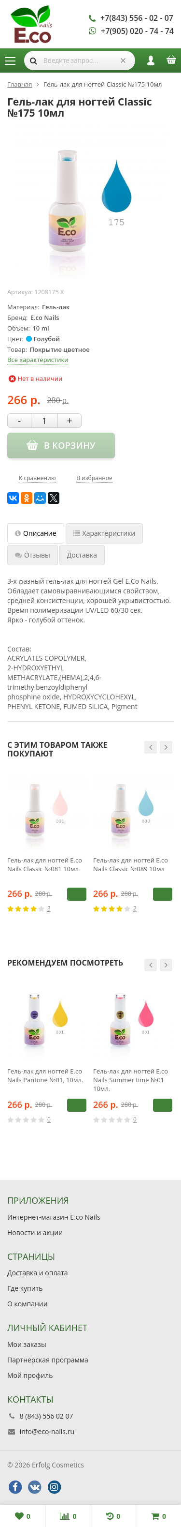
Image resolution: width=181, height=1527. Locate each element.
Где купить (25, 1288)
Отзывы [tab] (32, 554)
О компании (27, 1303)
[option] (47, 850)
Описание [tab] (35, 533)
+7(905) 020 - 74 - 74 (137, 31)
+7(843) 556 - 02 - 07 (136, 18)
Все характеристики (37, 359)
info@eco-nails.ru (47, 1431)
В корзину (77, 894)
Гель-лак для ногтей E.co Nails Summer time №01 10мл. (130, 1080)
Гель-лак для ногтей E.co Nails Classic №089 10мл (130, 864)
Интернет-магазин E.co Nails (53, 1217)
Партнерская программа (47, 1359)
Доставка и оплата (37, 1272)
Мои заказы (26, 1344)
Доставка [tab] (82, 554)
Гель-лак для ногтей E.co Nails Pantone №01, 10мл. (45, 1075)
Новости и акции (35, 1232)
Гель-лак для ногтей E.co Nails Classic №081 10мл (44, 864)
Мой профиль (30, 1375)
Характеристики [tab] (104, 533)
